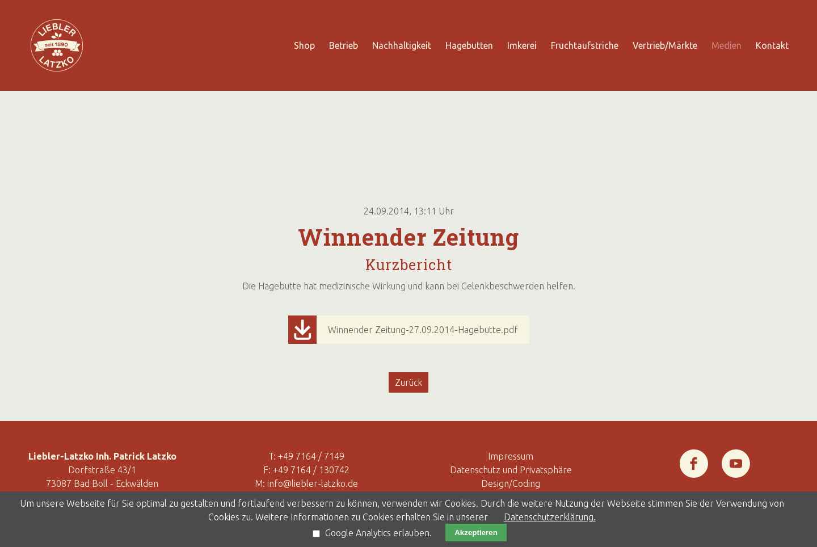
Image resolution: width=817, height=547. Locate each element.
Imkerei (522, 45)
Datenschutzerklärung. (550, 517)
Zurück (408, 382)
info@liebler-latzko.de (312, 483)
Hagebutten (469, 45)
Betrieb (343, 45)
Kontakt (772, 45)
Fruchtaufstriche (584, 45)
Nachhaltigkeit (401, 45)
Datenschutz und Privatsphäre (511, 470)
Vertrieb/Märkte (665, 45)
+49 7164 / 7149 (311, 456)
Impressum (510, 456)
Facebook (694, 456)
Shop (304, 45)
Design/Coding (510, 483)
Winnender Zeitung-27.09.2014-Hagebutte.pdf (423, 330)
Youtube (736, 456)
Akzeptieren (476, 532)
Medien (726, 45)
